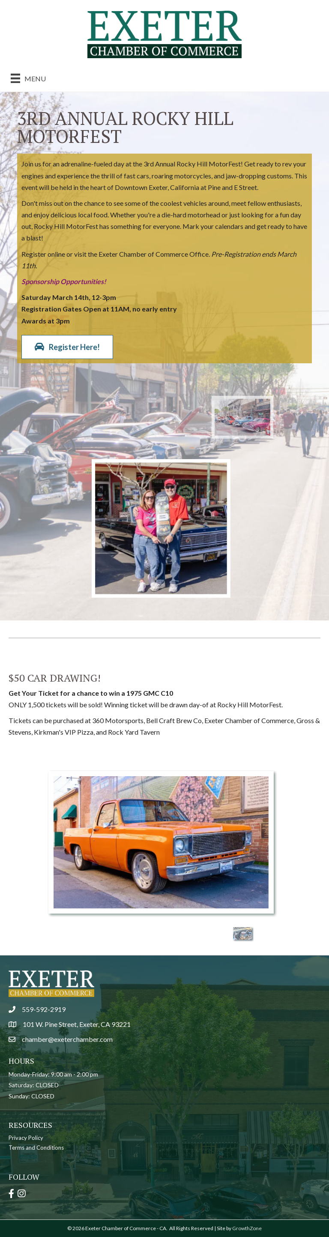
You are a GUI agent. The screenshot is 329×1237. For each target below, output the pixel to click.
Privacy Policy (26, 1137)
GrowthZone (247, 1228)
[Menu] (28, 78)
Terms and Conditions (36, 1147)
